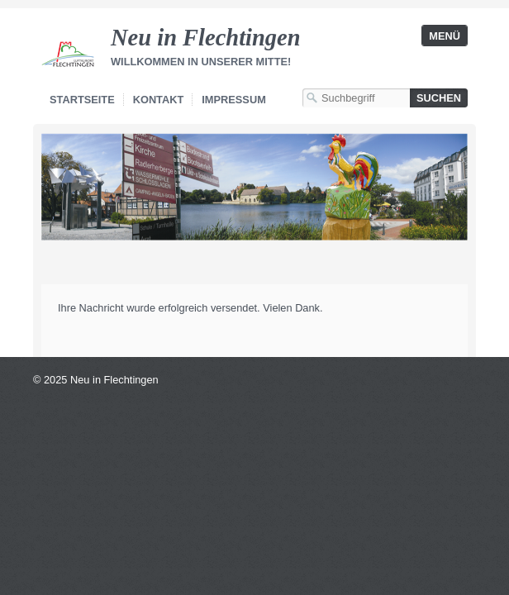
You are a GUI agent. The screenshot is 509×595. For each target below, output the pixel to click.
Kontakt (158, 99)
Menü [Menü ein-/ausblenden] (444, 36)
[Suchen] (439, 97)
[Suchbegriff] (356, 97)
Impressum (234, 99)
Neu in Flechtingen (206, 37)
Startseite (82, 99)
